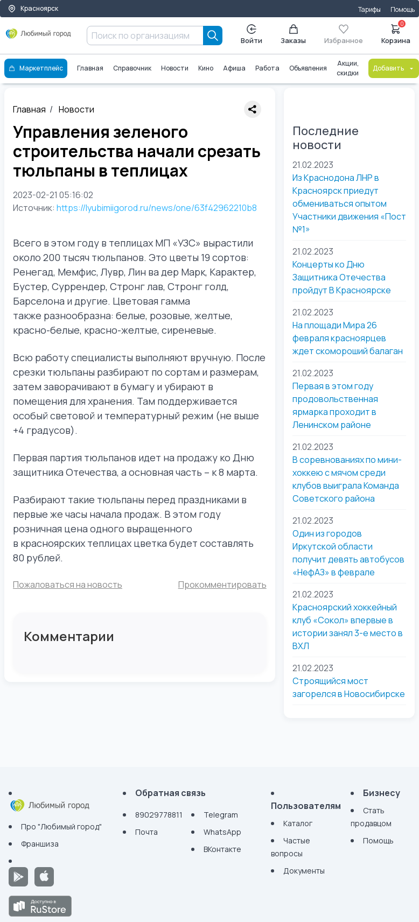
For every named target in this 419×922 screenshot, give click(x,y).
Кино (205, 68)
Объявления (308, 68)
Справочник (132, 68)
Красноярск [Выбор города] (33, 8)
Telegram (221, 815)
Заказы (293, 34)
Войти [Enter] (251, 34)
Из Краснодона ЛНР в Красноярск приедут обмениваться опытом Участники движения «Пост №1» (349, 203)
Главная (90, 68)
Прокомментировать (222, 584)
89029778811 (159, 815)
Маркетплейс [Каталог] (36, 68)
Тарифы (369, 9)
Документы (304, 870)
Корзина (395, 33)
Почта (146, 832)
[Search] (212, 35)
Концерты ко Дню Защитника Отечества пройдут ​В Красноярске (341, 277)
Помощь (402, 9)
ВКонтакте (222, 849)
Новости (174, 68)
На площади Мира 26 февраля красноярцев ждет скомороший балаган (347, 338)
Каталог (297, 823)
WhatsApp (222, 832)
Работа (267, 68)
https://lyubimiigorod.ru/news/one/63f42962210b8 (157, 208)
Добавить (394, 68)
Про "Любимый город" (61, 826)
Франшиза (40, 844)
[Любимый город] (38, 37)
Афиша (234, 68)
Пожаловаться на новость (67, 584)
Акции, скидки (348, 68)
